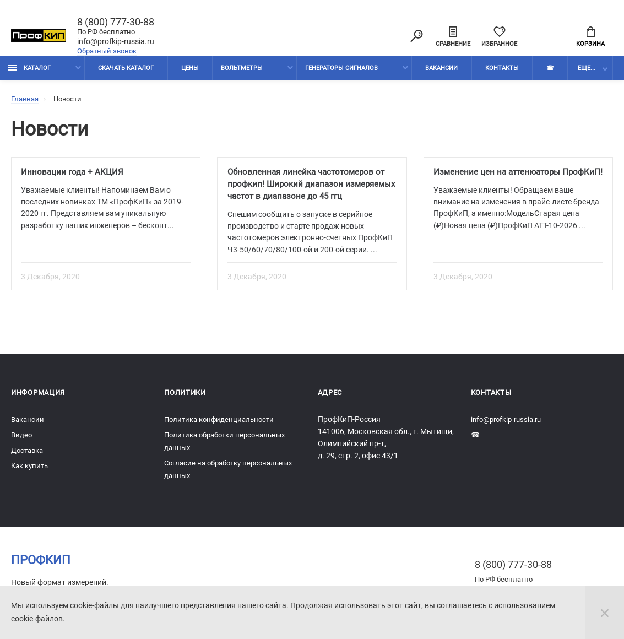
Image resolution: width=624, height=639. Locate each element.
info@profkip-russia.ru (115, 41)
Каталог (29, 70)
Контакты (502, 70)
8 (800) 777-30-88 (115, 22)
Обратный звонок (107, 51)
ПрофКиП (40, 564)
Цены (190, 70)
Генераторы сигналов (341, 70)
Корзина (590, 37)
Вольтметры (242, 70)
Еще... (586, 70)
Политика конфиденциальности (219, 424)
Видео (21, 439)
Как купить (29, 470)
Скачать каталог (126, 70)
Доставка (27, 455)
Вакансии (441, 70)
